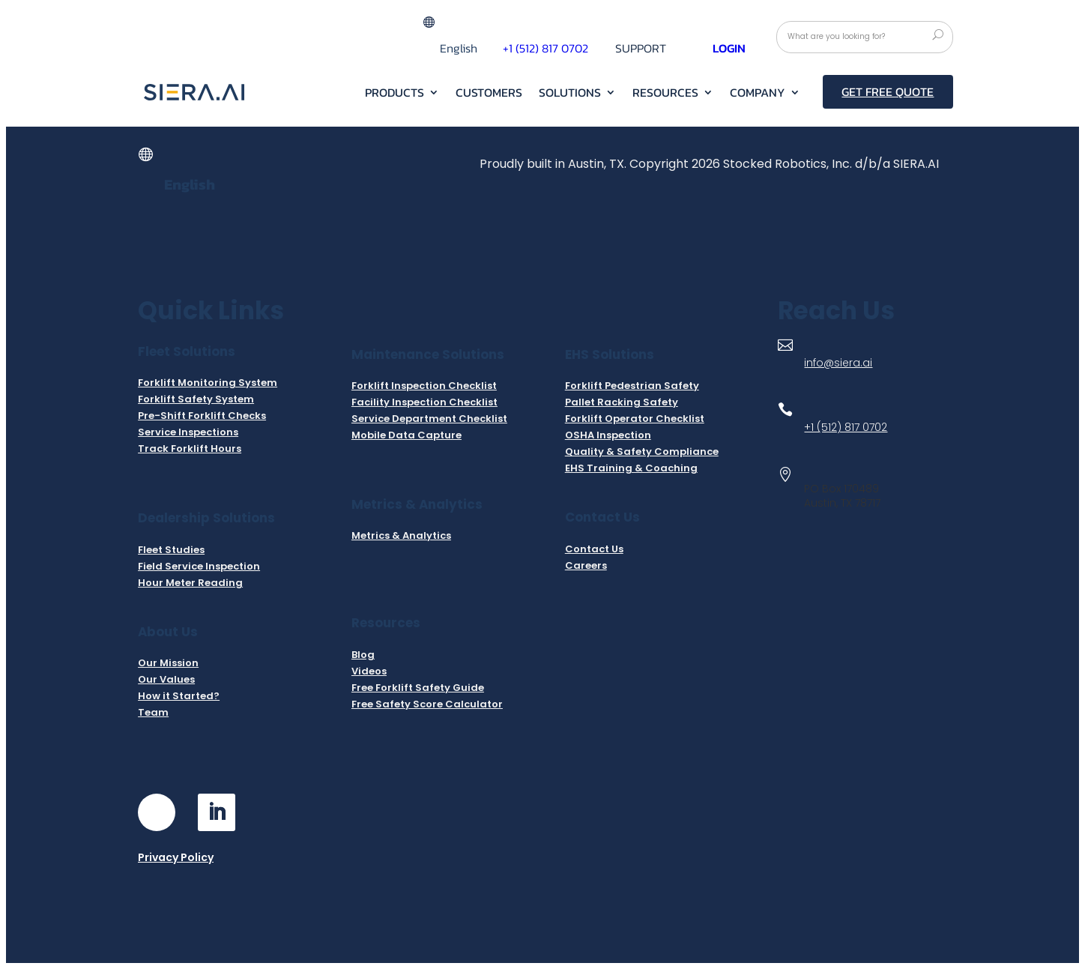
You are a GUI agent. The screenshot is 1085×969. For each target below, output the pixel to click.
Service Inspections (188, 432)
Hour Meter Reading (190, 583)
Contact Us (594, 549)
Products (394, 94)
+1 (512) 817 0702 (545, 48)
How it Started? (179, 696)
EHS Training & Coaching (631, 468)
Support (640, 50)
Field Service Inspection (199, 566)
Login (729, 48)
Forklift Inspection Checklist (424, 385)
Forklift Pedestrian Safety (632, 385)
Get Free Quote (887, 91)
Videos (369, 671)
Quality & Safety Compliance (642, 451)
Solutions (570, 94)
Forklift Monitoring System (207, 382)
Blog (363, 654)
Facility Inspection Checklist (424, 402)
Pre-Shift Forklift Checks (202, 415)
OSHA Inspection (608, 435)
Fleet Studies (171, 550)
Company (757, 94)
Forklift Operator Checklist (634, 418)
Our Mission (168, 663)
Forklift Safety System (196, 399)
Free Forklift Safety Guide (417, 687)
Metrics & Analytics (401, 535)
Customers (489, 94)
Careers (586, 565)
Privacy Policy (176, 857)
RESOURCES (665, 94)
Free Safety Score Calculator (427, 704)
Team (153, 712)
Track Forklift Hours (189, 448)
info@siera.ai (838, 362)
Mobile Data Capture (406, 435)
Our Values (166, 679)
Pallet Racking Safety (621, 402)
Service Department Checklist (429, 418)
